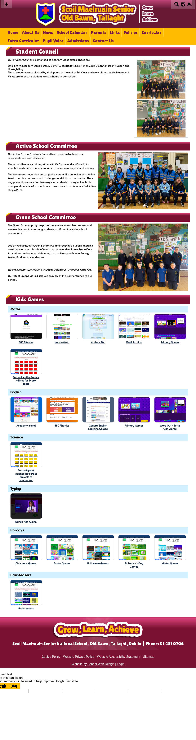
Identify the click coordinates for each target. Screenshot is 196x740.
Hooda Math (62, 342)
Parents (98, 32)
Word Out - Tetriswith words (170, 427)
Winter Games (170, 563)
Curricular (151, 32)
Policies (131, 32)
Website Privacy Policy (78, 656)
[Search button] (176, 5)
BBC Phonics (62, 425)
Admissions (78, 40)
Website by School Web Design (93, 664)
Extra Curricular (23, 40)
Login (120, 664)
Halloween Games (98, 563)
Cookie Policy (51, 656)
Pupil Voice (53, 40)
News (48, 32)
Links (115, 32)
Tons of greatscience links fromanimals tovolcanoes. (26, 475)
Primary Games (170, 342)
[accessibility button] (189, 5)
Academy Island (26, 425)
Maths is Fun (98, 342)
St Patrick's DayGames (134, 565)
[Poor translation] (14, 686)
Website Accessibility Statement (118, 656)
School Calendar (72, 32)
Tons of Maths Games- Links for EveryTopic (26, 381)
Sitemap (148, 656)
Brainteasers (26, 608)
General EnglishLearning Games (98, 427)
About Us (30, 32)
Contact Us (103, 40)
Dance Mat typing (26, 522)
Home (13, 32)
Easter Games (62, 563)
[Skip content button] (6, 5)
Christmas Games (26, 563)
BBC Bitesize (26, 342)
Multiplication (134, 342)
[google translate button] (183, 4)
